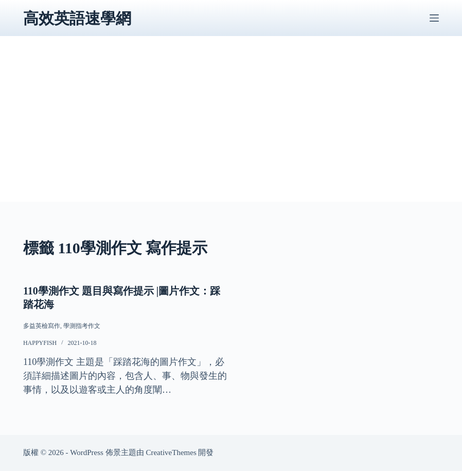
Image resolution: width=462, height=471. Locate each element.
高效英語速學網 (77, 18)
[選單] (434, 18)
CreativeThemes (171, 452)
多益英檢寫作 (41, 325)
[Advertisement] (231, 130)
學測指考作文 (81, 325)
